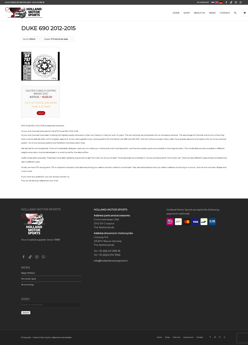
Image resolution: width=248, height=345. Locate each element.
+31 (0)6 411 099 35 (109, 250)
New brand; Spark (28, 279)
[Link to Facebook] (226, 2)
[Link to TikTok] (231, 2)
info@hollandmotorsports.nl (110, 260)
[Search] (235, 13)
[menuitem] (202, 2)
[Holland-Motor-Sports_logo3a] (24, 13)
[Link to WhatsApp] (240, 2)
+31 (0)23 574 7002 (109, 254)
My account (203, 2)
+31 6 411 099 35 (37, 2)
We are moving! (27, 285)
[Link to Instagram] (236, 2)
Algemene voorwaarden (62, 337)
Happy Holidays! (28, 273)
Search (25, 312)
